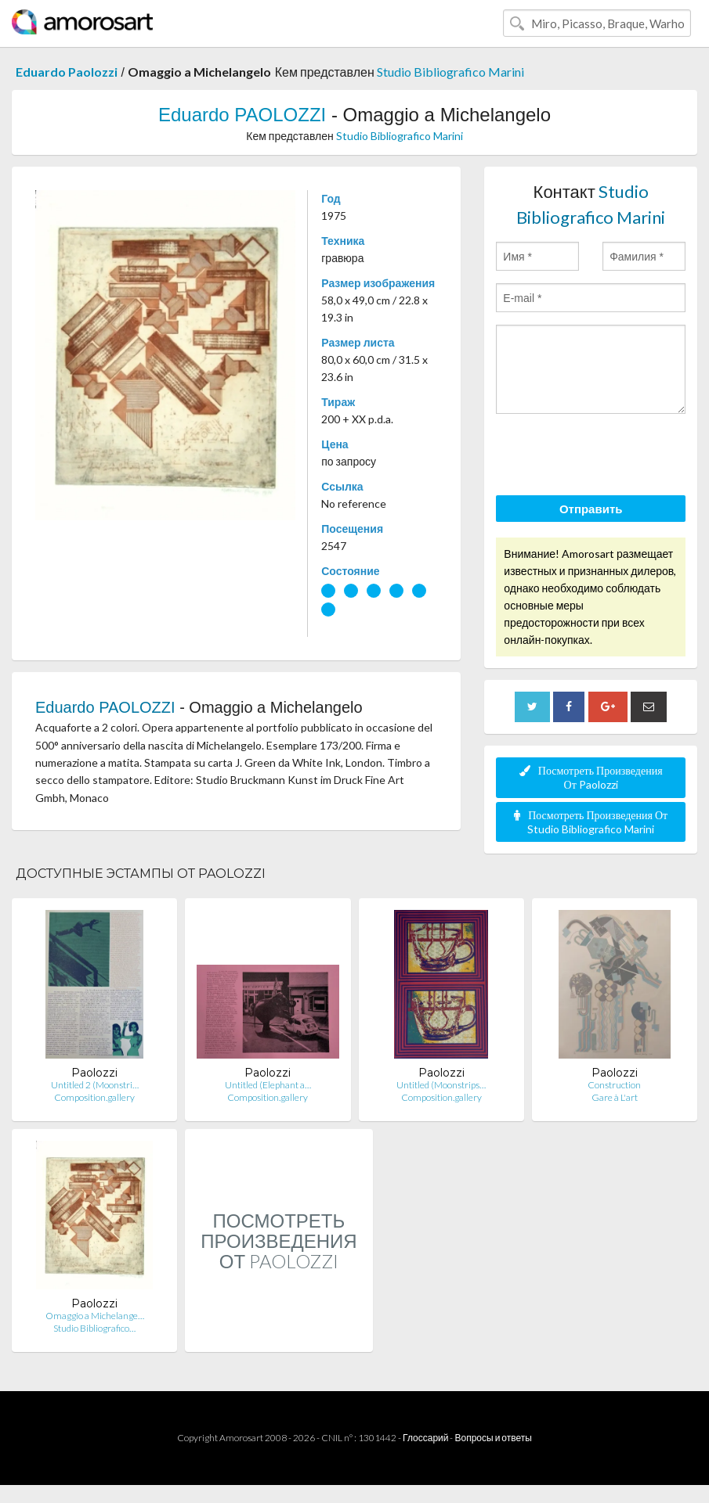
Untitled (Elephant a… (268, 1085)
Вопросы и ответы (492, 1438)
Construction (614, 1085)
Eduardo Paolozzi (67, 71)
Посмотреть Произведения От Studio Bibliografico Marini (590, 822)
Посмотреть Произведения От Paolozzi (591, 777)
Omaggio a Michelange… (94, 1315)
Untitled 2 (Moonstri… (95, 1085)
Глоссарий (425, 1438)
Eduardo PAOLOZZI (242, 114)
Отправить (591, 509)
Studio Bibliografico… (94, 1328)
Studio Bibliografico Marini (450, 71)
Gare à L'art (614, 1097)
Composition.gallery (94, 1097)
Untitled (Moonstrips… (441, 1085)
